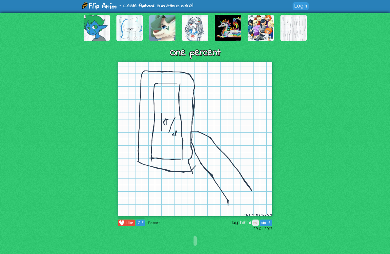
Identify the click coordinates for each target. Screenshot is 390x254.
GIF (140, 223)
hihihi (249, 222)
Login (300, 6)
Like (125, 223)
